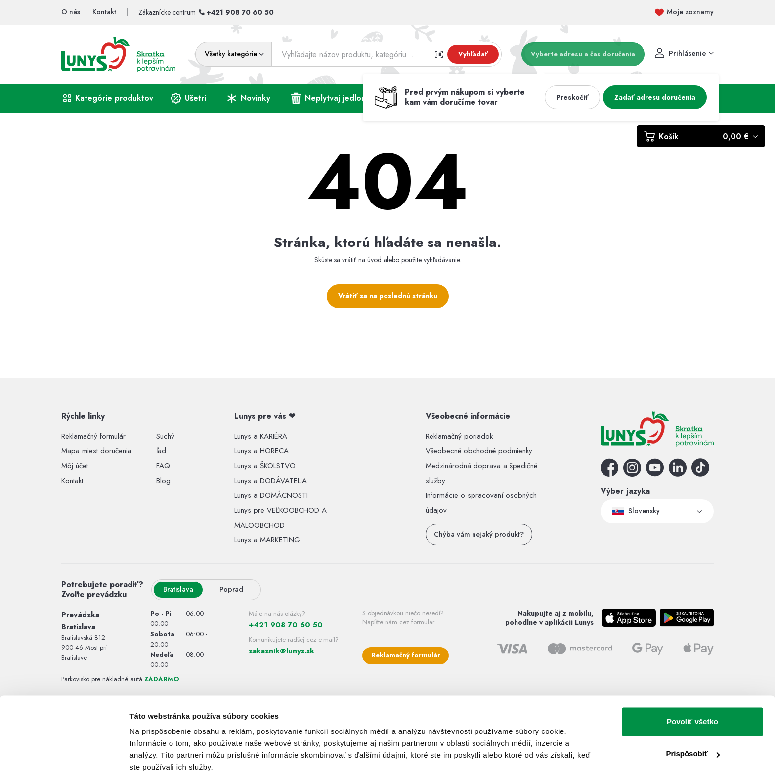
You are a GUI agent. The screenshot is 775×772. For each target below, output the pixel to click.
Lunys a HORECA (261, 451)
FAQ (163, 465)
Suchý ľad (165, 443)
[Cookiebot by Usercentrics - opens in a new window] (64, 752)
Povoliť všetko (692, 680)
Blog (163, 480)
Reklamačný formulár (93, 436)
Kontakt (72, 480)
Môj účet (74, 465)
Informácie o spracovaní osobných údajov (481, 503)
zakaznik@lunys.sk (281, 651)
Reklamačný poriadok (459, 436)
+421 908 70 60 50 (240, 12)
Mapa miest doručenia (96, 451)
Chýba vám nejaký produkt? (479, 534)
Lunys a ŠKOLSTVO (265, 465)
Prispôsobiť (693, 712)
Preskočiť (572, 97)
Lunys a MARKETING (267, 539)
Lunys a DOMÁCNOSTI (271, 495)
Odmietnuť (692, 744)
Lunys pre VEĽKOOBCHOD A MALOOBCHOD (280, 517)
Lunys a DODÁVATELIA (270, 480)
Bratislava (178, 589)
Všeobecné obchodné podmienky (479, 451)
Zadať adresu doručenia (654, 97)
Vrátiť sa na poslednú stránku (387, 296)
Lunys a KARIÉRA (260, 436)
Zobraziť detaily (157, 752)
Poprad (227, 589)
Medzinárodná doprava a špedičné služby (481, 473)
